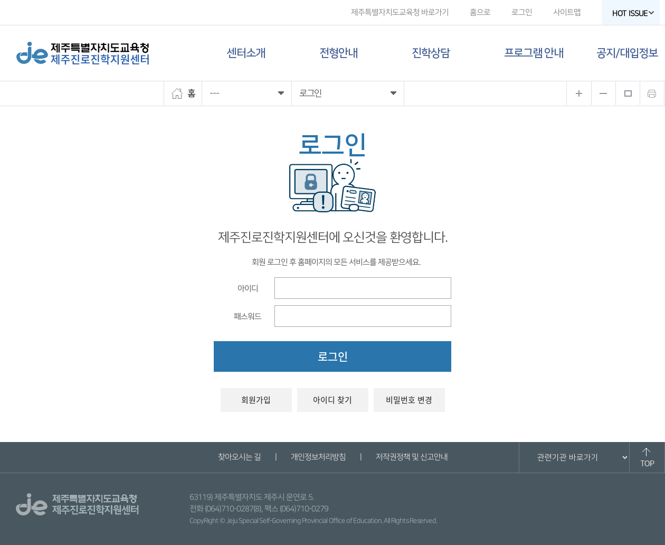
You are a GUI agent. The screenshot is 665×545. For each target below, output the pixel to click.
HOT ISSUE (633, 13)
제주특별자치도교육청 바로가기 (400, 12)
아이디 (247, 288)
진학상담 (431, 53)
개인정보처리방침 (317, 457)
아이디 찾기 (332, 400)
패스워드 (247, 316)
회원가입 (256, 400)
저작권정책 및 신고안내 (411, 457)
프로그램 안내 (533, 53)
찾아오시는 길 (238, 457)
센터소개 (246, 53)
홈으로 (480, 12)
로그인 (521, 12)
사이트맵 (567, 12)
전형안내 (338, 53)
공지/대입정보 (627, 53)
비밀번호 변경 (409, 400)
